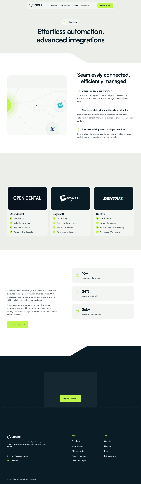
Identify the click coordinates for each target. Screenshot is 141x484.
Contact (21, 311)
